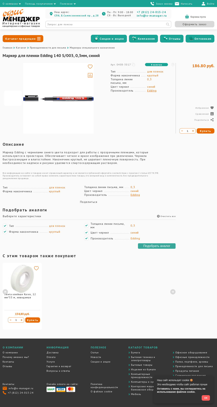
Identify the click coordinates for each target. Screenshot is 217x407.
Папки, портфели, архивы (191, 361)
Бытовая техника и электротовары (143, 358)
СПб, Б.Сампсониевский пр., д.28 (76, 15)
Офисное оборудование (191, 352)
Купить (32, 320)
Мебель (136, 394)
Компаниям (146, 38)
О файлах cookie (102, 391)
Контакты (8, 361)
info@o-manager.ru (152, 15)
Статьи (95, 352)
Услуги (51, 361)
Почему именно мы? (16, 357)
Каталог (21, 47)
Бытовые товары (142, 364)
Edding (152, 90)
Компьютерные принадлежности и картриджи (150, 375)
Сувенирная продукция (190, 375)
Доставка (53, 352)
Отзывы (175, 38)
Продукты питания (187, 370)
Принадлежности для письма (48, 47)
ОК (205, 398)
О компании (10, 352)
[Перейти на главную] (21, 26)
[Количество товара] (16, 320)
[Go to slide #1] (13, 98)
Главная (7, 47)
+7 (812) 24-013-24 (151, 12)
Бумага (135, 352)
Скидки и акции (112, 38)
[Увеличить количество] (21, 320)
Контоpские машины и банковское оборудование (148, 388)
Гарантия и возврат (59, 366)
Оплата (51, 357)
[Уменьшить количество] (10, 320)
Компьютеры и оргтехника (148, 381)
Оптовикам (203, 38)
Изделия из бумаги (143, 369)
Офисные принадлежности (192, 357)
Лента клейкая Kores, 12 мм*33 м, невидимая (20, 296)
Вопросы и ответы (58, 370)
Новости (96, 357)
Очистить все (166, 216)
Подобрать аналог (156, 246)
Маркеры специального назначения (92, 47)
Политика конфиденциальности (104, 385)
